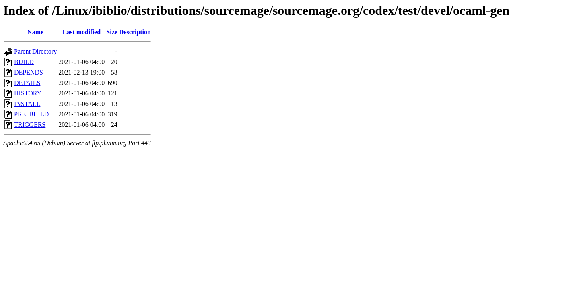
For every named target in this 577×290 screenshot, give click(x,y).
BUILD (24, 61)
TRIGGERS (29, 124)
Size (111, 32)
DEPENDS (28, 72)
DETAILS (27, 82)
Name (35, 32)
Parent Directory (35, 51)
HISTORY (27, 93)
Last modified (81, 32)
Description (135, 32)
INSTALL (27, 103)
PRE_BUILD (31, 114)
